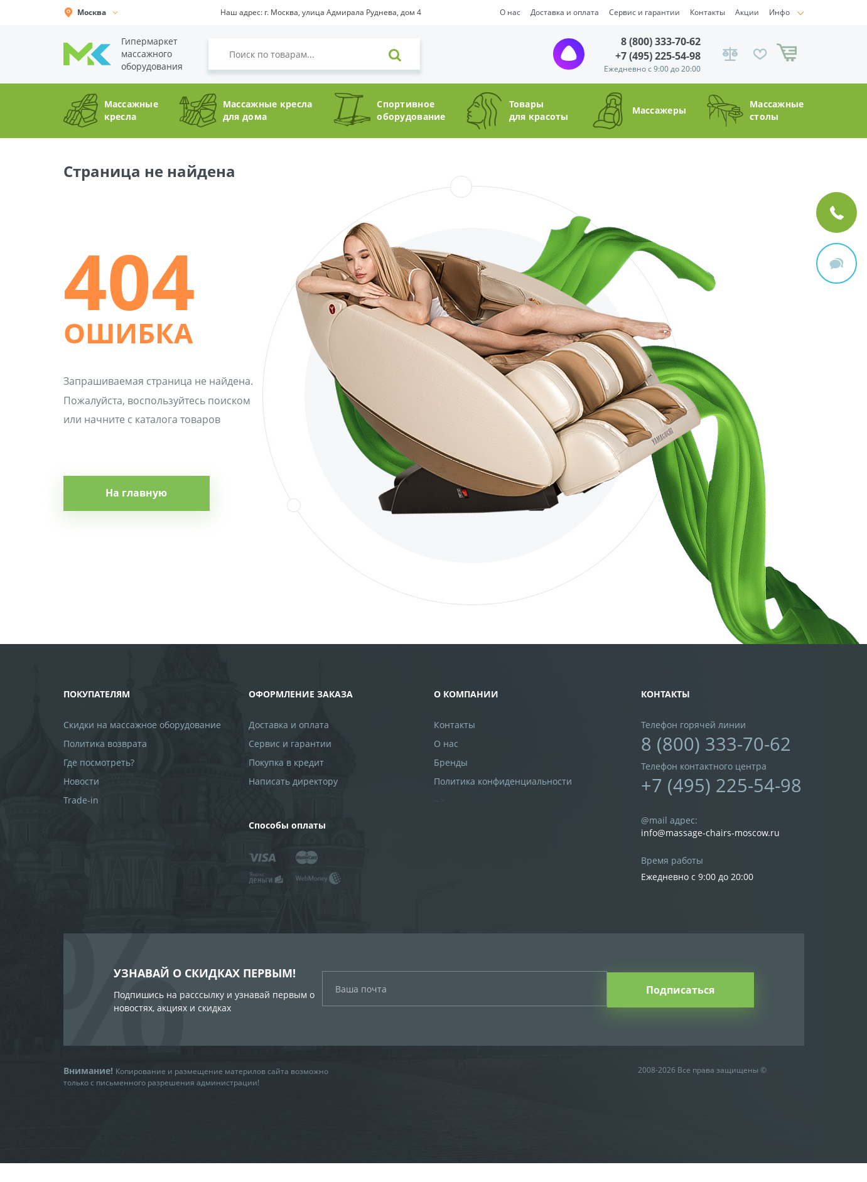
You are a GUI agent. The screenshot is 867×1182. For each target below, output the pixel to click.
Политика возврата (105, 744)
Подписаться (683, 999)
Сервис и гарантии (644, 12)
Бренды (451, 763)
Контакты (707, 12)
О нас (510, 12)
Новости (81, 782)
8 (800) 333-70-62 (661, 41)
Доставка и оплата (564, 12)
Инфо (779, 12)
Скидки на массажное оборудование (142, 725)
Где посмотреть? (98, 763)
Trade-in (81, 801)
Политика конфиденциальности (503, 782)
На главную (133, 496)
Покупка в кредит (286, 763)
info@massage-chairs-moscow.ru (710, 835)
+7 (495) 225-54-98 (658, 56)
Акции (747, 12)
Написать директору (293, 782)
